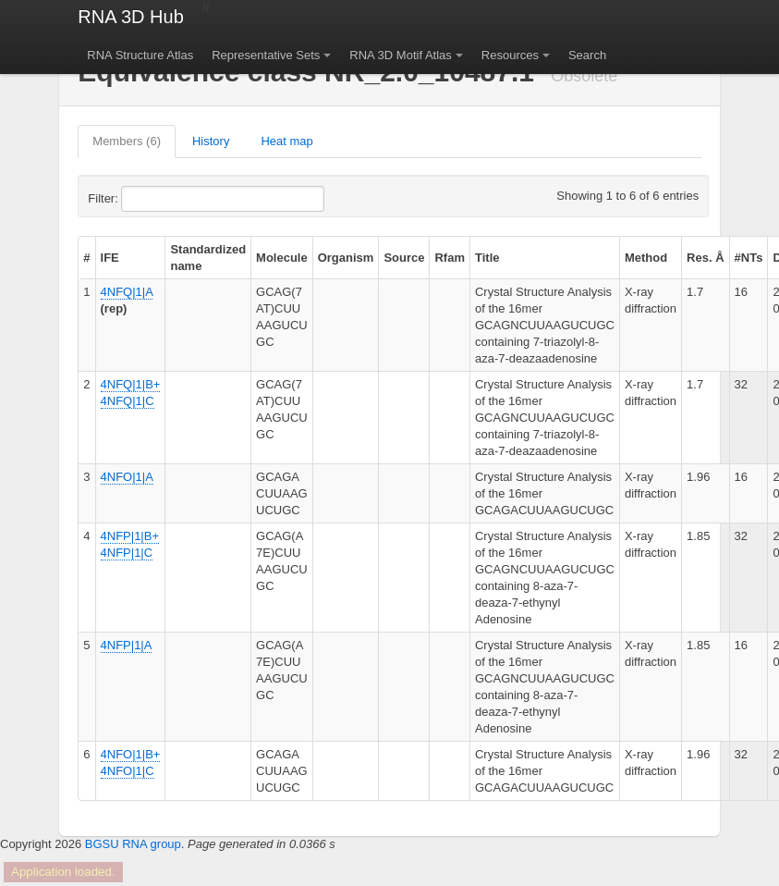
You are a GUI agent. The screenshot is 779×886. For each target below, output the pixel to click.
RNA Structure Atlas (140, 55)
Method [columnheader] (646, 258)
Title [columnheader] (487, 258)
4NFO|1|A (127, 477)
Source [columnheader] (403, 258)
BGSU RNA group (133, 844)
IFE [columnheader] (110, 258)
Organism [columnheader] (346, 258)
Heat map (286, 141)
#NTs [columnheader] (749, 258)
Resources (510, 55)
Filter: (148, 199)
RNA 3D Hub (131, 16)
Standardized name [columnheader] (208, 257)
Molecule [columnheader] (282, 258)
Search (587, 55)
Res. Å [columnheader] (705, 258)
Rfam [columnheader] (449, 258)
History (210, 141)
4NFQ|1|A (127, 292)
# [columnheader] (86, 258)
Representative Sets (266, 55)
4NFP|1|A (126, 645)
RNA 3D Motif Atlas (400, 55)
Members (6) (126, 141)
